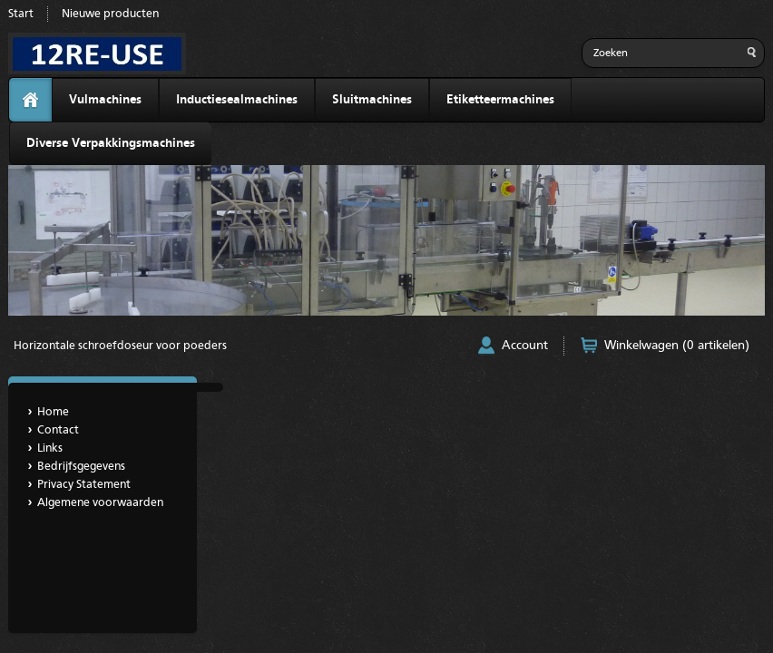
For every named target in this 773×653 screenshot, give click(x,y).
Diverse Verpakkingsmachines (110, 143)
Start (21, 14)
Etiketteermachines (500, 99)
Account (525, 345)
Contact (58, 430)
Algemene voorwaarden (100, 503)
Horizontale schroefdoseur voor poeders (120, 346)
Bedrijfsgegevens (81, 467)
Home (53, 412)
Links (50, 448)
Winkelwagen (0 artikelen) (676, 345)
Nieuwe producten (110, 14)
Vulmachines (105, 99)
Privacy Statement (84, 485)
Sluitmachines (372, 99)
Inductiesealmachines (237, 99)
